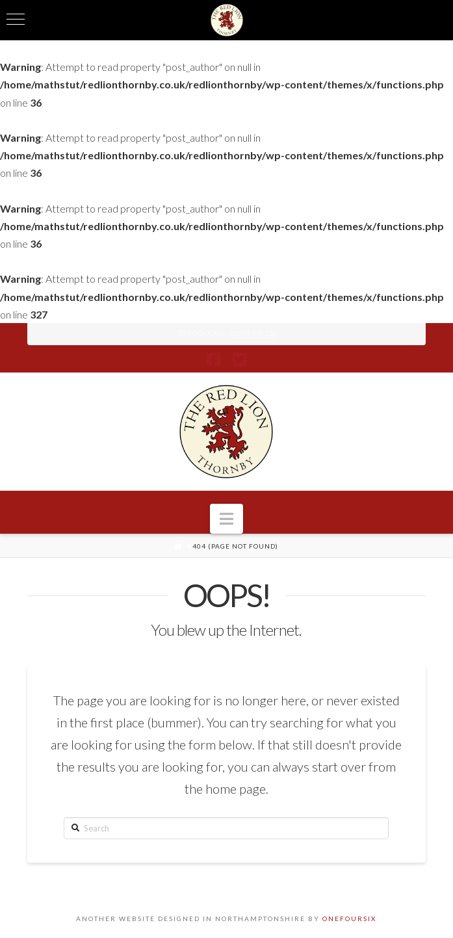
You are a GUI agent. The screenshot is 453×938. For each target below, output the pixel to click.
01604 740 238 (253, 333)
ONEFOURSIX (349, 918)
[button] (226, 519)
